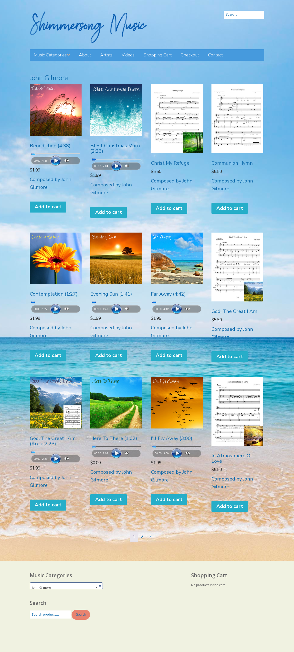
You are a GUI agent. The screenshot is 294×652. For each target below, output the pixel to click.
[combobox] (66, 585)
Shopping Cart (158, 55)
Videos (128, 55)
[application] (56, 159)
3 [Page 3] (150, 536)
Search (81, 614)
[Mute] (66, 160)
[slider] (55, 153)
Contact (215, 55)
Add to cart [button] (48, 206)
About (85, 55)
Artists (106, 55)
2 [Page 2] (142, 536)
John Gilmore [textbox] (65, 587)
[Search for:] (244, 15)
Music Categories (50, 55)
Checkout (190, 55)
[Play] (56, 161)
